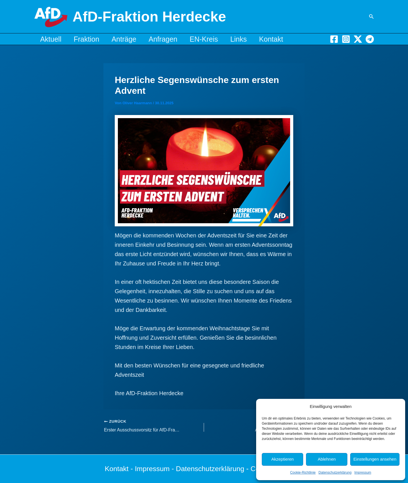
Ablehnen (326, 459)
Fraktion (89, 39)
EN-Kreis (212, 39)
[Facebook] (334, 39)
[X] (358, 39)
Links (249, 39)
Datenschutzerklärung (335, 473)
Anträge (128, 39)
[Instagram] (346, 39)
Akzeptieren (282, 459)
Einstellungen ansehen (374, 459)
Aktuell (51, 39)
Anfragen (169, 39)
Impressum (362, 473)
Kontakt (283, 39)
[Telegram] (370, 39)
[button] (371, 16)
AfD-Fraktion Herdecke (149, 17)
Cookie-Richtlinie (303, 473)
